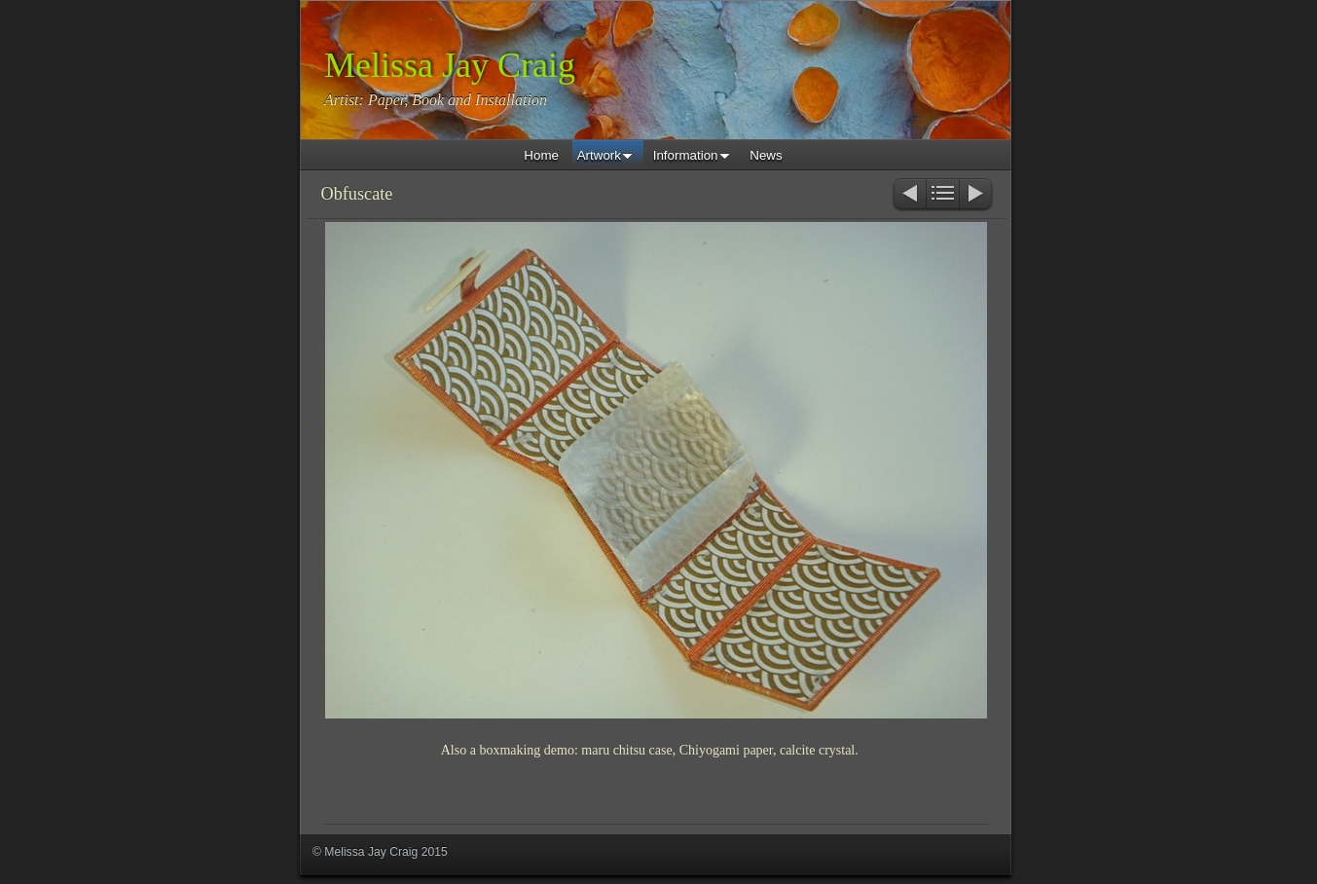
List (943, 195)
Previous (909, 195)
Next (977, 195)
